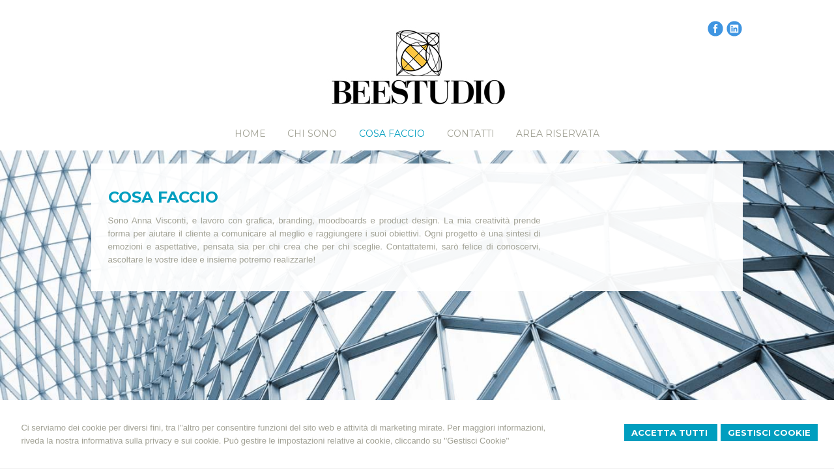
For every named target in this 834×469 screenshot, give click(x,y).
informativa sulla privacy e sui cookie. (151, 441)
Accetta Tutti (670, 432)
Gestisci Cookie (769, 432)
